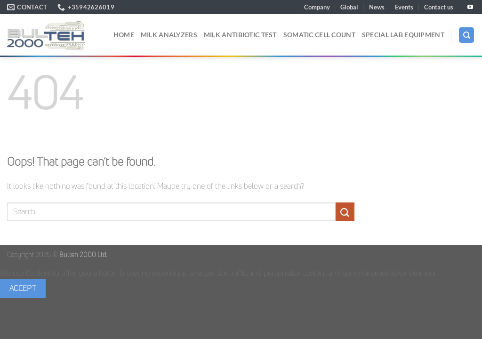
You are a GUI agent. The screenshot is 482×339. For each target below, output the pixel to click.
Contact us (438, 7)
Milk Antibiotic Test (240, 35)
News (377, 7)
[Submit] (345, 211)
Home (123, 35)
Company (317, 7)
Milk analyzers (169, 35)
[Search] (466, 35)
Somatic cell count (319, 35)
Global (349, 7)
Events (404, 7)
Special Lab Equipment (403, 35)
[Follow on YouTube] (470, 7)
